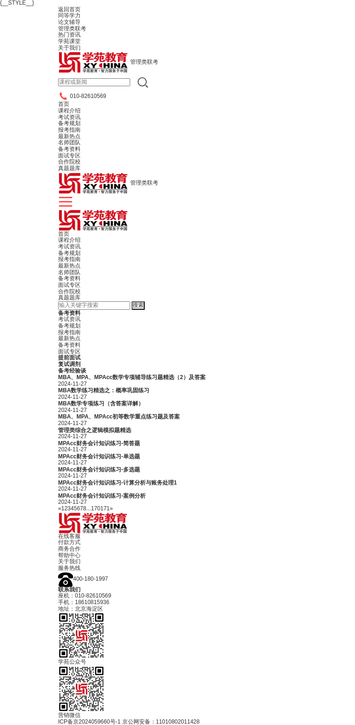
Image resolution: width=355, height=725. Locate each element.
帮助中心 (69, 555)
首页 (63, 234)
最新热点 (69, 265)
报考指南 (69, 259)
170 (95, 508)
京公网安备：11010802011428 (161, 721)
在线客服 (69, 536)
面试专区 (69, 285)
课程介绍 (69, 240)
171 (105, 508)
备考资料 (69, 278)
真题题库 (69, 297)
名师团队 (69, 272)
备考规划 (69, 253)
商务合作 (69, 549)
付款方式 (69, 542)
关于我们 (69, 561)
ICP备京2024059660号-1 (89, 721)
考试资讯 (69, 246)
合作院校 (69, 291)
